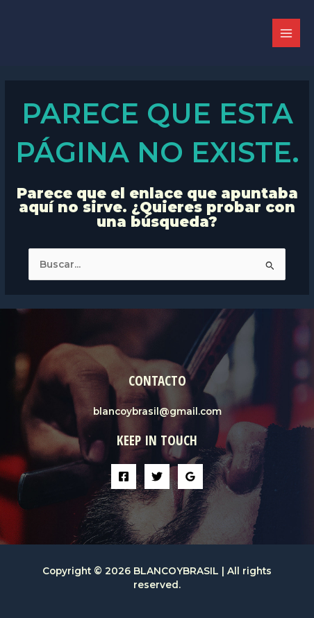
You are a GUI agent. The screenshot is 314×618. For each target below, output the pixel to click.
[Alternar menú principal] (286, 33)
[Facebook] (123, 476)
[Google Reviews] (190, 476)
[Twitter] (157, 476)
